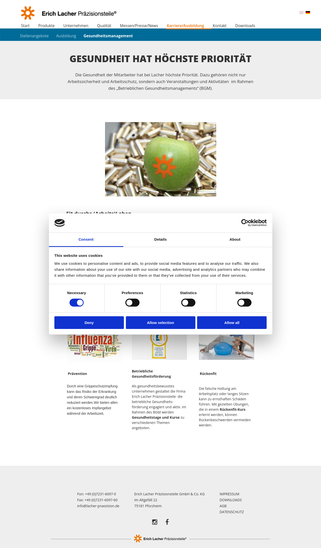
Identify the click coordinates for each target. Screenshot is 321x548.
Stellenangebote (34, 35)
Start (25, 25)
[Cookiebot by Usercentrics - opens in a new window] (245, 223)
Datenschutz (231, 511)
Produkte (46, 25)
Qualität (104, 25)
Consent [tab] (86, 239)
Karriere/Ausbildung (185, 25)
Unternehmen (75, 25)
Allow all (232, 322)
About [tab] (235, 239)
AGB (222, 505)
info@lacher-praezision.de (98, 505)
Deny (89, 322)
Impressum (229, 494)
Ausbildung (66, 35)
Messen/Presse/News (139, 25)
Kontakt (220, 25)
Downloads (245, 25)
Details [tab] (160, 239)
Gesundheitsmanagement (108, 35)
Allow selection (160, 322)
